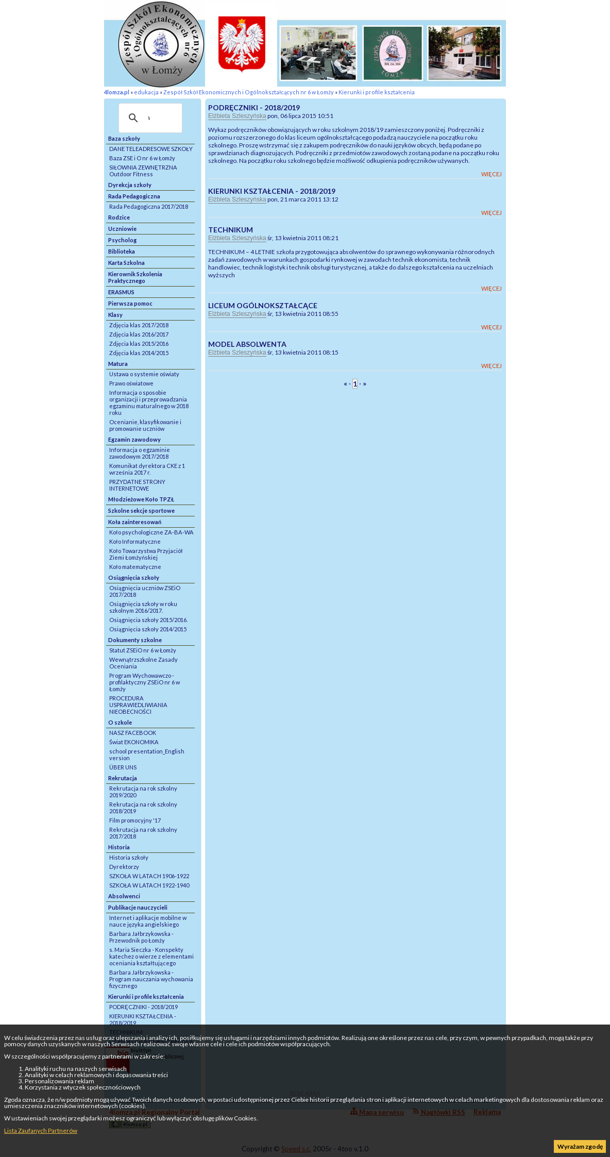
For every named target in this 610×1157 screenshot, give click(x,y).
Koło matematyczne (135, 566)
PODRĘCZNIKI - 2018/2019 (143, 1006)
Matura (118, 363)
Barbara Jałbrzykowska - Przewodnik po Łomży (141, 937)
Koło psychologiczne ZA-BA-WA (151, 532)
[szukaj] (149, 118)
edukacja (146, 92)
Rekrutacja (122, 778)
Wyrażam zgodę (580, 1146)
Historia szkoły (128, 857)
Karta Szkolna (126, 262)
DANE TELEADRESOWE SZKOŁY (151, 148)
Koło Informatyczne (135, 541)
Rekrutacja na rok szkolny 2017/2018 (143, 833)
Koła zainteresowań (134, 521)
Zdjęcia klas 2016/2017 (138, 334)
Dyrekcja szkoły (129, 184)
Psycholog (122, 240)
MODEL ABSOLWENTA (247, 344)
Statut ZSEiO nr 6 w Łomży (142, 650)
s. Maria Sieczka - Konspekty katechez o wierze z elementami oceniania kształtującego (151, 956)
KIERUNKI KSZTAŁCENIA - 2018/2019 (142, 1019)
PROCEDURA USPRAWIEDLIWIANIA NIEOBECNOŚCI (138, 705)
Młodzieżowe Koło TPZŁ (141, 499)
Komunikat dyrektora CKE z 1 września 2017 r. (147, 469)
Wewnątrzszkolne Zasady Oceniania (143, 662)
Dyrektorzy (124, 866)
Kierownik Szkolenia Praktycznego (135, 277)
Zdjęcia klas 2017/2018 (138, 325)
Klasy (115, 314)
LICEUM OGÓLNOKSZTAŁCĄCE (262, 305)
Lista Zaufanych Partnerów (40, 1130)
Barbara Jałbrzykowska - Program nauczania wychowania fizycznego (151, 979)
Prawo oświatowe (131, 383)
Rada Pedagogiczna (134, 196)
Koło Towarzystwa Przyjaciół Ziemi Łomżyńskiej (146, 554)
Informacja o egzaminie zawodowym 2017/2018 (139, 453)
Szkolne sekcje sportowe (141, 510)
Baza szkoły (124, 138)
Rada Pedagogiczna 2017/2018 (148, 206)
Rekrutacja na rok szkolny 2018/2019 (143, 807)
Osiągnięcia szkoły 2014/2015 (148, 629)
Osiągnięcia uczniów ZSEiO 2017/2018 (144, 591)
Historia (119, 847)
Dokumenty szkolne (135, 639)
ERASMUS (121, 292)
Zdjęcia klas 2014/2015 (138, 352)
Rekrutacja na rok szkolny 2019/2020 (143, 791)
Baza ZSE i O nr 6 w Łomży (142, 158)
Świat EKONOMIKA (134, 742)
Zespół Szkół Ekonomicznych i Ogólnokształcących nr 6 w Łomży (248, 92)
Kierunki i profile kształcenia (376, 92)
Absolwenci (124, 896)
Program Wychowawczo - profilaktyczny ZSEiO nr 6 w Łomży (144, 682)
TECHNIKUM (230, 229)
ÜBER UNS (123, 767)
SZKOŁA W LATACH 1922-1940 (149, 885)
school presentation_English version (146, 754)
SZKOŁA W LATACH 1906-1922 (149, 876)
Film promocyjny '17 (135, 820)
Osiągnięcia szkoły (133, 577)
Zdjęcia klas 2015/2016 (138, 343)
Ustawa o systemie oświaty (144, 374)
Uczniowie (122, 228)
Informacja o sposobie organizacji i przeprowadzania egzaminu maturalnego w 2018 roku (149, 402)
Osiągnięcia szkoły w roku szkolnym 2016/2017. (143, 607)
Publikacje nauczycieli (137, 907)
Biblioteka (121, 251)
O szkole (120, 722)
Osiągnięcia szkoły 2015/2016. (148, 619)
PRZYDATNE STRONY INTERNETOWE (137, 485)
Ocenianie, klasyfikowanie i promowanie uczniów (145, 425)
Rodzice (119, 217)
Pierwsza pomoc (130, 303)
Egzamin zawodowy (134, 439)
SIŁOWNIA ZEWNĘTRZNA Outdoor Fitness (143, 170)
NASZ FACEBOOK (132, 732)
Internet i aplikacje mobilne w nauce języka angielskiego (148, 921)
